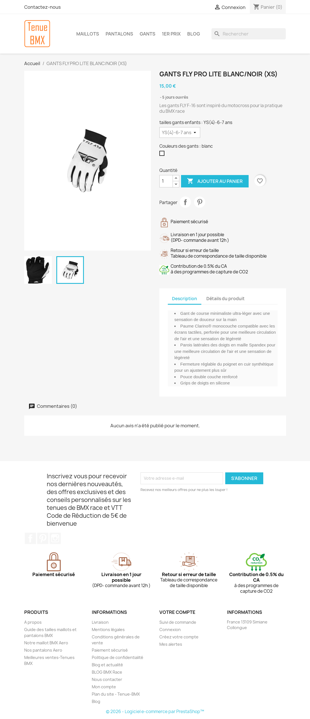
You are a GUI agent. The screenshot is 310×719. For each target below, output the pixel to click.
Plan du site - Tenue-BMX (116, 694)
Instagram (55, 538)
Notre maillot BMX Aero (46, 642)
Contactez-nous (42, 7)
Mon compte (104, 686)
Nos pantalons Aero (43, 650)
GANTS (147, 34)
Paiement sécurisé (110, 650)
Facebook (30, 538)
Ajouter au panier (215, 181)
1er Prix (171, 34)
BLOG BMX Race (107, 672)
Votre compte (177, 612)
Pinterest (199, 202)
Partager (185, 202)
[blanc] (163, 155)
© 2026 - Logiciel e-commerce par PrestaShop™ (155, 711)
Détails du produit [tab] (225, 299)
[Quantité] (166, 181)
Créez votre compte (179, 637)
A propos (33, 622)
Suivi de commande (177, 622)
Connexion (170, 629)
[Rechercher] (248, 33)
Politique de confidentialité (117, 657)
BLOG (193, 34)
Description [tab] (184, 299)
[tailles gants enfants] (179, 132)
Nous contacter (107, 679)
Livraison (100, 622)
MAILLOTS (87, 34)
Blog (96, 701)
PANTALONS (119, 34)
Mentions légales (108, 629)
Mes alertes (170, 644)
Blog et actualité (107, 664)
